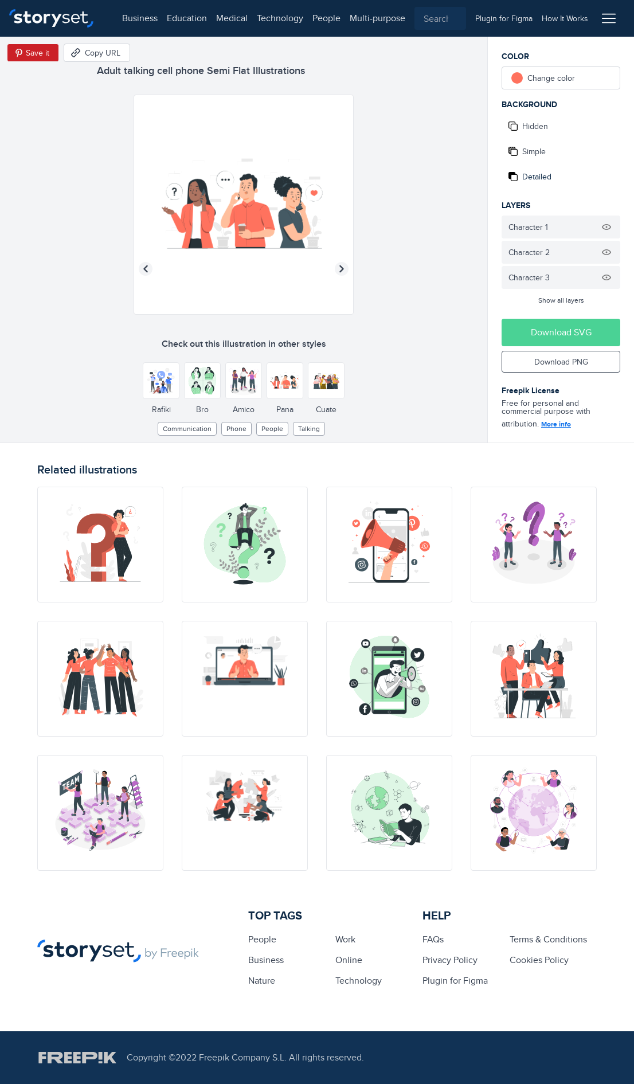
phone (236, 428)
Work (345, 939)
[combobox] (435, 18)
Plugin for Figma (455, 980)
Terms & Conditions (548, 939)
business (129, 18)
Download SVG (561, 332)
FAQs (433, 939)
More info (556, 424)
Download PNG (561, 361)
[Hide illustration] (606, 227)
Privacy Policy (450, 959)
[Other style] (161, 380)
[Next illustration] (342, 269)
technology (269, 18)
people (316, 18)
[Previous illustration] (145, 269)
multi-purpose (367, 18)
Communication (187, 428)
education (176, 18)
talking (309, 428)
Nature (261, 980)
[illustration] (100, 544)
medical (221, 18)
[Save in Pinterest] (33, 53)
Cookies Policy (539, 959)
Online (348, 959)
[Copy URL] (97, 53)
